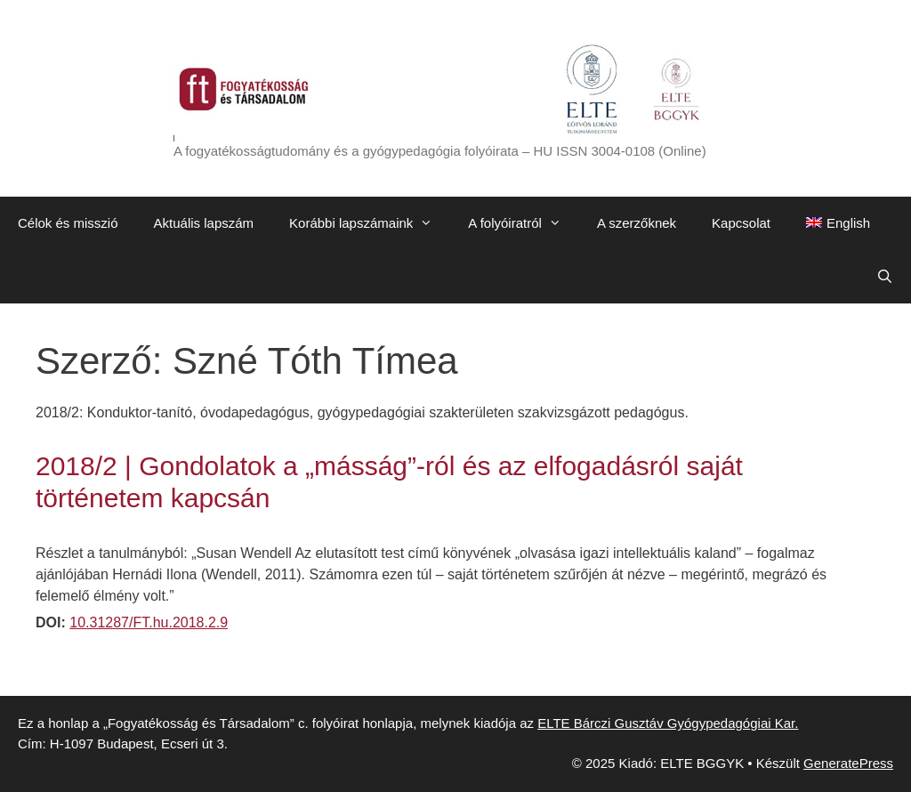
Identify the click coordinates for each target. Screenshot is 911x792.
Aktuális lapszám (204, 222)
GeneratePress (848, 763)
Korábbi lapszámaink (369, 223)
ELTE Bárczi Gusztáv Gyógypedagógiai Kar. (667, 723)
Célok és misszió (68, 222)
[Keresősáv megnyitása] (885, 276)
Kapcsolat (741, 222)
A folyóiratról (523, 223)
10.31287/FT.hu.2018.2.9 (148, 622)
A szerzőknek (636, 222)
